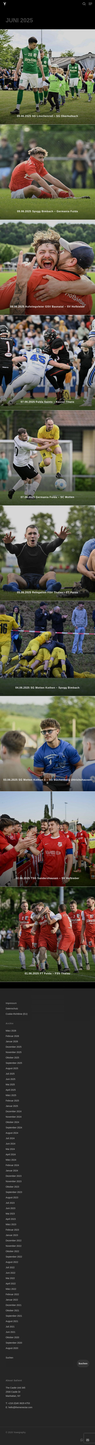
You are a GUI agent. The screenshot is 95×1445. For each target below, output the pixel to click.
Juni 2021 (10, 1332)
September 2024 (14, 1127)
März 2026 (11, 1030)
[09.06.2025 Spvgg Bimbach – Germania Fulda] (47, 172)
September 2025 (14, 1063)
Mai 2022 (10, 1278)
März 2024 (11, 1160)
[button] (90, 3)
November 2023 (13, 1181)
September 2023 (14, 1192)
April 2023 (11, 1219)
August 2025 (12, 1068)
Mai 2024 (10, 1149)
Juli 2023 (10, 1203)
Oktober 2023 (12, 1186)
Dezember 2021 (13, 1305)
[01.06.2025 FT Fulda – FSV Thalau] (47, 934)
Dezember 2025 (13, 1047)
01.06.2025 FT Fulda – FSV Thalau (47, 973)
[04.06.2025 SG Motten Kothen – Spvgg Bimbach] (47, 648)
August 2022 (12, 1262)
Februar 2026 (12, 1036)
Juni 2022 (10, 1273)
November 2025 (13, 1052)
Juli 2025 (10, 1073)
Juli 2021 (10, 1326)
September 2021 (14, 1316)
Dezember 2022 (13, 1240)
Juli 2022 (10, 1267)
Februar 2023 (12, 1230)
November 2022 (13, 1246)
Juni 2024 (10, 1143)
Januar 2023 (12, 1235)
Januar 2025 (12, 1106)
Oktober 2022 (12, 1251)
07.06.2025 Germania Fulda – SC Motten (47, 497)
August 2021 (12, 1321)
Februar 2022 (12, 1294)
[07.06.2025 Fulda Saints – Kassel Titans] (47, 362)
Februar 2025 (12, 1100)
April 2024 (11, 1154)
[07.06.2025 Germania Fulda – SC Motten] (47, 457)
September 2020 (14, 1343)
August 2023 (12, 1197)
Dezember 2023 (13, 1176)
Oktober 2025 (12, 1057)
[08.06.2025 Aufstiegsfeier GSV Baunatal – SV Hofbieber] (47, 267)
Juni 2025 (10, 1079)
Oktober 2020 (12, 1337)
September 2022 (14, 1256)
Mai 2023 (10, 1213)
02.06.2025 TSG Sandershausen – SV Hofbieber (47, 878)
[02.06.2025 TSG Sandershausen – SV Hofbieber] (47, 839)
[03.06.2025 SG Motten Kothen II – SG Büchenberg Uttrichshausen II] (47, 743)
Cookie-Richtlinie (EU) (17, 1014)
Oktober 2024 (12, 1122)
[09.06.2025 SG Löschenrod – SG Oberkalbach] (47, 76)
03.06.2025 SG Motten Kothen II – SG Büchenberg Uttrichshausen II (47, 781)
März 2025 (11, 1095)
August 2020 (12, 1348)
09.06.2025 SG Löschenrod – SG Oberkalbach (47, 116)
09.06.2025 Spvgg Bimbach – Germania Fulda (47, 211)
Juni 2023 (10, 1208)
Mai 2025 (10, 1084)
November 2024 (13, 1117)
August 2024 (12, 1133)
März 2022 (11, 1289)
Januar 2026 (12, 1041)
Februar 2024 (12, 1165)
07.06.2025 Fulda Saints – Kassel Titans (47, 402)
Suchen (9, 1357)
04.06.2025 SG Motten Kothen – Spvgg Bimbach (47, 687)
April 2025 (11, 1090)
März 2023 (11, 1224)
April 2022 (11, 1283)
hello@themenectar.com (20, 1407)
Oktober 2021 (12, 1310)
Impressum (11, 1003)
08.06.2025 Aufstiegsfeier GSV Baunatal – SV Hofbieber (47, 306)
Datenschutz (12, 1008)
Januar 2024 (12, 1170)
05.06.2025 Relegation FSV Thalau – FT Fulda (47, 592)
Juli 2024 (10, 1138)
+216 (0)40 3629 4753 (19, 1403)
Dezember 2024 (13, 1111)
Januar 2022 (12, 1299)
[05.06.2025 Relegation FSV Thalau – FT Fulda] (47, 553)
